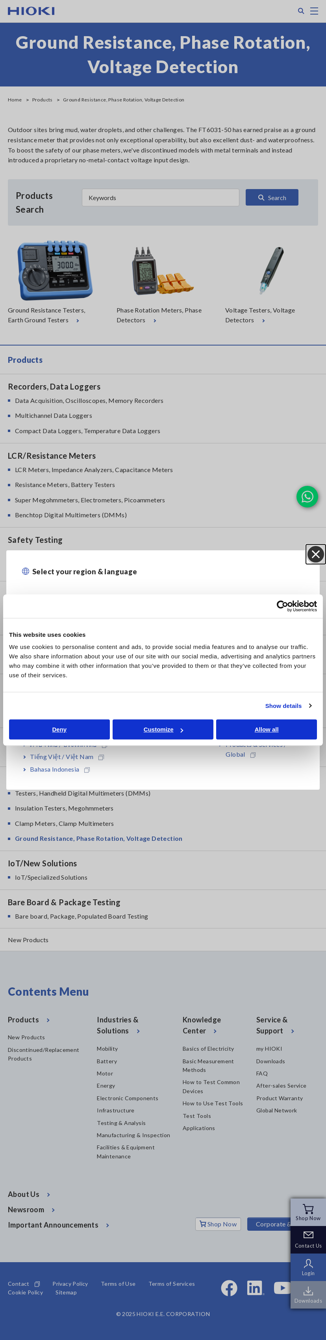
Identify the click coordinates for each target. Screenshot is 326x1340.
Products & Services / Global (256, 749)
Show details (283, 705)
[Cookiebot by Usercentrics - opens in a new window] (282, 606)
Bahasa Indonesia (60, 769)
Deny (59, 729)
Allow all (267, 729)
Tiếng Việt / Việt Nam (67, 756)
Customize (163, 729)
